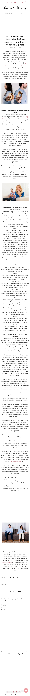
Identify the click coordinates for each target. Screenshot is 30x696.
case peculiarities (7, 562)
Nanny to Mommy (15, 8)
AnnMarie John (24, 694)
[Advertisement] (15, 25)
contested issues (16, 461)
